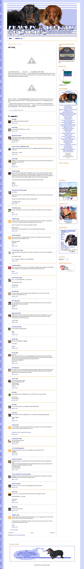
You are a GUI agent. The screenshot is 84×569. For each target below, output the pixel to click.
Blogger (48, 565)
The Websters (15, 208)
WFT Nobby (14, 300)
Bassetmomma (15, 135)
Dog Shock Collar (16, 432)
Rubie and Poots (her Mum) (18, 190)
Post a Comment (14, 529)
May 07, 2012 (15, 469)
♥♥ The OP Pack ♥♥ (16, 250)
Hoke (13, 404)
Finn (13, 119)
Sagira (13, 506)
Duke (13, 392)
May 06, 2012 (15, 123)
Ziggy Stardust (15, 313)
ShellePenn (14, 218)
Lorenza (14, 378)
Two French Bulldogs (16, 448)
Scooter (13, 352)
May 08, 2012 (15, 527)
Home (32, 532)
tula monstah (15, 235)
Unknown (14, 425)
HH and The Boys (16, 277)
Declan (13, 127)
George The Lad (15, 459)
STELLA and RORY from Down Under (20, 474)
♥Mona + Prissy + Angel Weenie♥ (19, 146)
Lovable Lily (14, 171)
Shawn (13, 491)
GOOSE (13, 158)
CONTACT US (19, 38)
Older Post (52, 532)
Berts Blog (14, 367)
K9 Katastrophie (15, 326)
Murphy (13, 339)
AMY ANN (14, 291)
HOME (10, 38)
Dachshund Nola (15, 438)
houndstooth (15, 265)
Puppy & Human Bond (26, 432)
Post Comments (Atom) (19, 535)
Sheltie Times (15, 483)
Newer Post (11, 532)
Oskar (13, 412)
